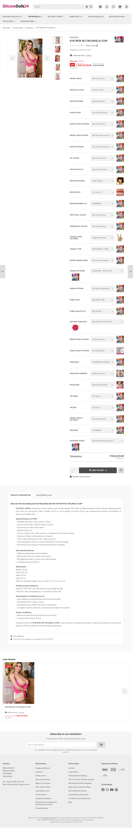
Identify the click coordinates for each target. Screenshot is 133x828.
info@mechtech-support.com (18, 784)
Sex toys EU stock (117, 17)
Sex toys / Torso (56, 16)
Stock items (9, 21)
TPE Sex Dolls (35, 16)
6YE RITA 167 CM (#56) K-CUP (18, 707)
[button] (57, 49)
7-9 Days (88, 55)
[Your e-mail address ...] (61, 745)
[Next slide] (57, 76)
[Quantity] (74, 470)
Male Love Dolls (96, 17)
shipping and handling (49, 818)
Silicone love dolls (13, 16)
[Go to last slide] (57, 41)
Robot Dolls (76, 16)
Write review (90, 45)
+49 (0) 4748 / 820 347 (15, 782)
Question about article (80, 476)
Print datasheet (18, 636)
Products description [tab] (21, 495)
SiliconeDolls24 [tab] (44, 495)
